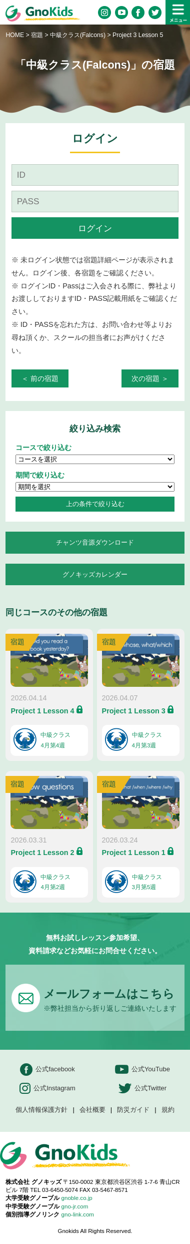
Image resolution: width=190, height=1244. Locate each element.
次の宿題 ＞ (150, 378)
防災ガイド (133, 1110)
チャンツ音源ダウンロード (95, 542)
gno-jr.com (75, 1206)
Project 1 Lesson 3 (134, 711)
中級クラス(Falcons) (78, 35)
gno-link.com (78, 1214)
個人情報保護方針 (42, 1110)
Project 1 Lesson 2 (42, 853)
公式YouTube (142, 1069)
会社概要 (93, 1110)
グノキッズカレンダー (95, 574)
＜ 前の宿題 (40, 378)
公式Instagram (48, 1088)
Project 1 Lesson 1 (134, 853)
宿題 (37, 35)
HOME (15, 35)
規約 (168, 1110)
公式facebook (47, 1069)
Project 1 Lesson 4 (42, 711)
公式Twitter (142, 1088)
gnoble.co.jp (77, 1198)
